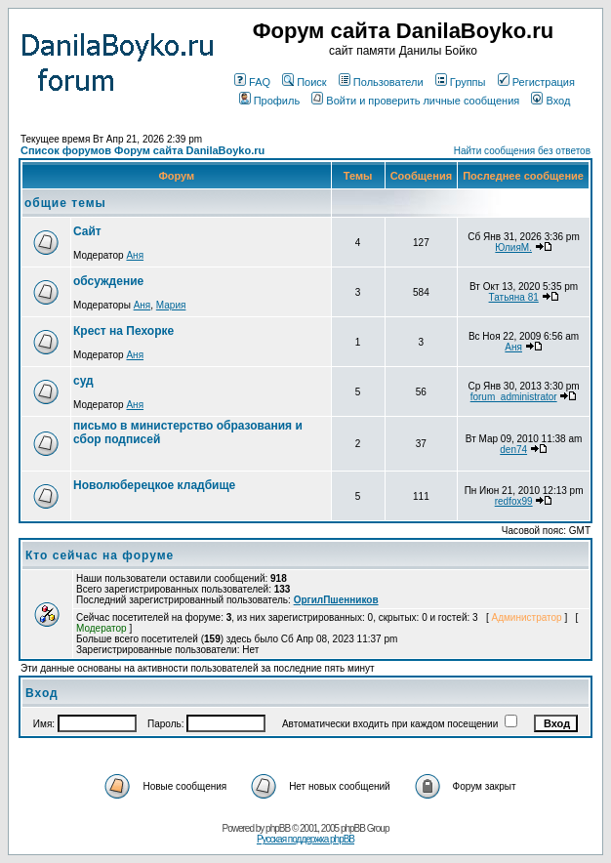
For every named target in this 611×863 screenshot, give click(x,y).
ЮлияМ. (513, 247)
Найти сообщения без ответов (522, 150)
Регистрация (536, 82)
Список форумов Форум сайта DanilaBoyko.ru (142, 150)
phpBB (277, 828)
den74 (513, 449)
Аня (134, 255)
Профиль (270, 100)
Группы (460, 82)
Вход (550, 100)
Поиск (304, 82)
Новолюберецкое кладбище (154, 485)
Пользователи (381, 82)
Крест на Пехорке (123, 331)
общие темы (65, 203)
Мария (171, 305)
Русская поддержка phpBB (305, 839)
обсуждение (108, 281)
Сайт (87, 231)
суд (83, 381)
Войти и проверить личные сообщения (415, 100)
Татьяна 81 (514, 297)
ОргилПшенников (336, 600)
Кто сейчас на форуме (99, 555)
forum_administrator (513, 396)
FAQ (252, 82)
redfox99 (514, 501)
